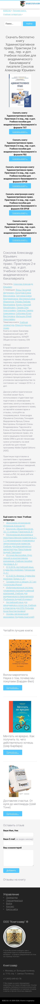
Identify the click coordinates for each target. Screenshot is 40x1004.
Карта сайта (12, 909)
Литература (12, 897)
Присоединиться (14, 900)
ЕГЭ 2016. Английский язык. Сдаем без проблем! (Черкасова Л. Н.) (19, 570)
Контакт (10, 906)
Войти (9, 903)
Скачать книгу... (20, 131)
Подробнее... (12, 687)
